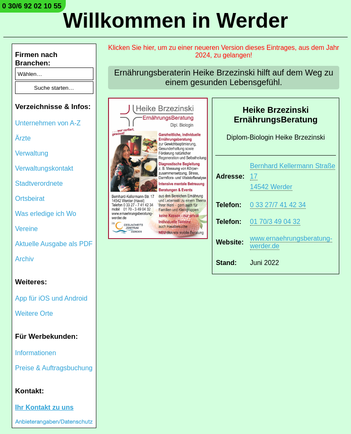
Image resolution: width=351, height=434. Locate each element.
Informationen (35, 352)
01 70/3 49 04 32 (275, 221)
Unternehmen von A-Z (48, 123)
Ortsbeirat (29, 198)
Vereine (26, 228)
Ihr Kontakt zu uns (44, 407)
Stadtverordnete (39, 183)
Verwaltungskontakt (44, 168)
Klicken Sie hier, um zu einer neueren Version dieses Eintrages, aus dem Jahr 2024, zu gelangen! (223, 51)
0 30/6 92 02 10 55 (32, 6)
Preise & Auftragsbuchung (54, 368)
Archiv (24, 258)
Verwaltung (31, 153)
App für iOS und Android (51, 298)
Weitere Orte (34, 313)
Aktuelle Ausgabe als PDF (54, 243)
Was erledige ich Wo (45, 213)
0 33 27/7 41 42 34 (278, 204)
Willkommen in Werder (175, 20)
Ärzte (23, 138)
